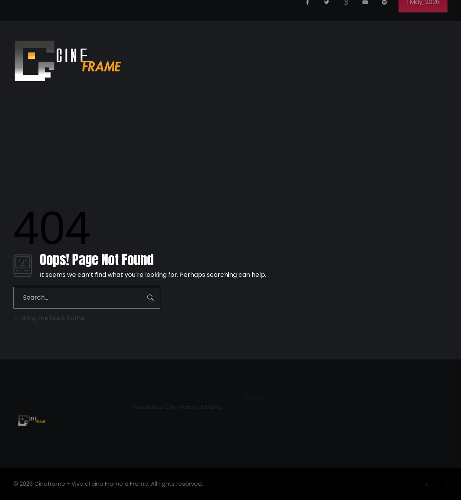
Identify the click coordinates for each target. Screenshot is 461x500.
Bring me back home (49, 318)
